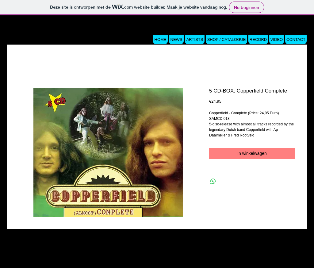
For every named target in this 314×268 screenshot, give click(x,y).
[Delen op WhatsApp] (213, 181)
